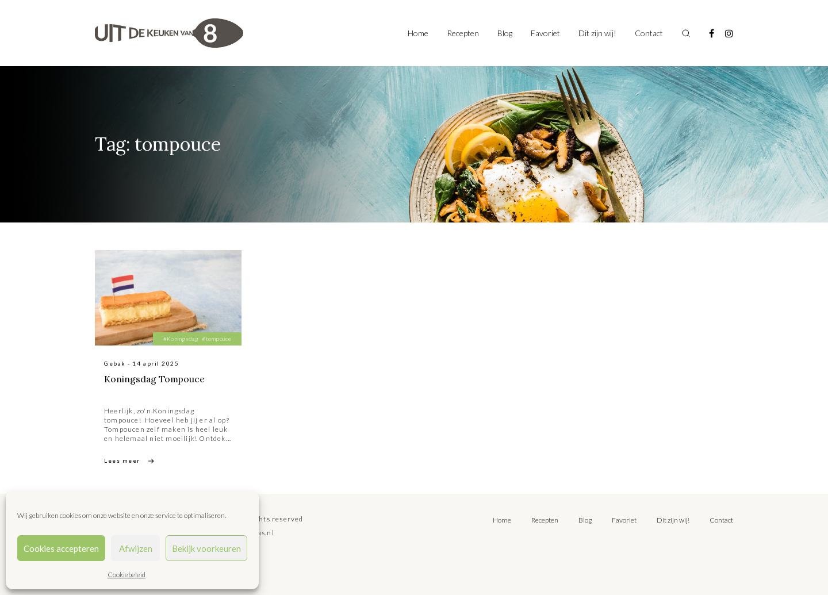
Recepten (463, 33)
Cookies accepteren (61, 548)
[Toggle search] (686, 33)
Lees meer (122, 460)
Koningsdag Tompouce (155, 379)
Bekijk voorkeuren (206, 548)
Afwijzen (135, 548)
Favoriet (545, 33)
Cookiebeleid (126, 574)
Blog (504, 33)
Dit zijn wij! (597, 33)
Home (418, 33)
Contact (649, 33)
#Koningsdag (180, 338)
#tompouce (216, 338)
